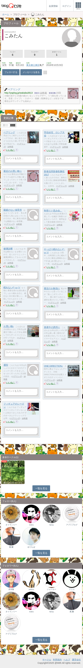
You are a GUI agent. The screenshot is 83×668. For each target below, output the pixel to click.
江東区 (36, 65)
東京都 (29, 65)
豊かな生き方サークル (12, 483)
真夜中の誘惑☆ (52, 327)
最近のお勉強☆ (52, 288)
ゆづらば (31, 547)
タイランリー (11, 525)
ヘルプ (66, 659)
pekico (31, 589)
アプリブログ (71, 525)
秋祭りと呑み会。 (53, 210)
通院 (5, 365)
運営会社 (76, 659)
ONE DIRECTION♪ (53, 366)
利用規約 (57, 659)
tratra (31, 525)
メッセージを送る (31, 72)
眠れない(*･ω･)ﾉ (11, 287)
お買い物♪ (8, 326)
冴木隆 (11, 589)
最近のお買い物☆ (12, 171)
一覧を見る (41, 488)
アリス (72, 589)
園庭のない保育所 (12, 210)
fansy (51, 525)
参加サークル (56, 54)
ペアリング (9, 132)
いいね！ (10, 150)
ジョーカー (51, 589)
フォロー (12, 54)
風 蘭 (11, 547)
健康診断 (8, 248)
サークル (46, 659)
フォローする (11, 72)
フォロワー (34, 54)
